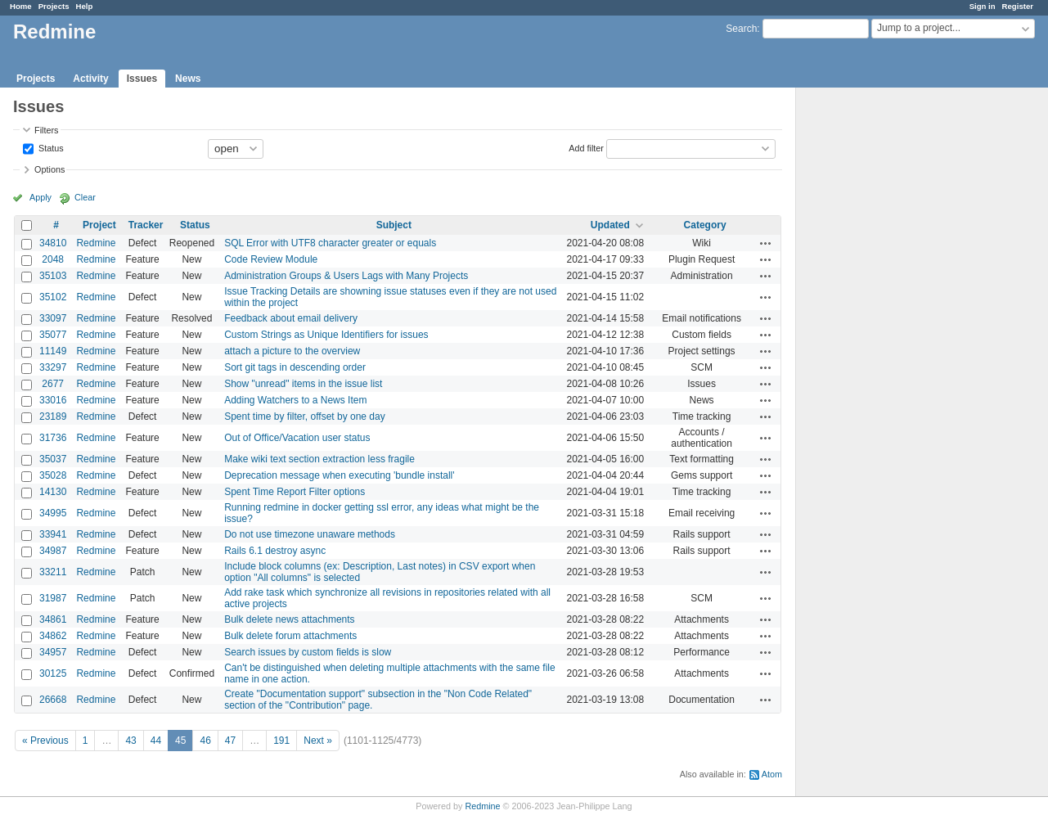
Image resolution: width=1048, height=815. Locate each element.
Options (49, 169)
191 (281, 740)
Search (741, 28)
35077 (52, 334)
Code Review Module (270, 259)
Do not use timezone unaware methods (309, 534)
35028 (52, 475)
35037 (52, 459)
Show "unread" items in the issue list (303, 383)
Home (21, 6)
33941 (52, 534)
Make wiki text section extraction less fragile (319, 459)
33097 (52, 318)
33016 (52, 400)
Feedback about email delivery (291, 318)
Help (84, 6)
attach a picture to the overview (292, 351)
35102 (52, 297)
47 (230, 740)
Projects (54, 6)
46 (205, 740)
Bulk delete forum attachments (290, 636)
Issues (142, 78)
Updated (610, 225)
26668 (52, 699)
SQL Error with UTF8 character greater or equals (330, 243)
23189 (52, 416)
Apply (40, 197)
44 (156, 740)
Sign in (982, 6)
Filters (46, 130)
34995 (52, 513)
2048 (53, 259)
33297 (52, 367)
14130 (52, 492)
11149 (52, 351)
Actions (765, 243)
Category (705, 225)
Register (1017, 6)
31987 (52, 598)
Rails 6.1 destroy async (275, 550)
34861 (52, 619)
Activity (90, 78)
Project (99, 225)
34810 (52, 243)
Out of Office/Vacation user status (297, 438)
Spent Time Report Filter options (294, 492)
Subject (394, 225)
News (187, 78)
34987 (52, 550)
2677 (53, 383)
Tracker (146, 225)
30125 (52, 673)
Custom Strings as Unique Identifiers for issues (326, 334)
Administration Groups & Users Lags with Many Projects (346, 275)
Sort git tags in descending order (295, 367)
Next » (318, 740)
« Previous (45, 740)
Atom (772, 774)
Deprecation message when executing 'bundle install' (339, 475)
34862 (52, 636)
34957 (52, 652)
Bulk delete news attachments (289, 619)
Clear (85, 197)
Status (50, 147)
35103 (52, 275)
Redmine (95, 243)
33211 (52, 572)
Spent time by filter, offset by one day (304, 416)
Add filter (586, 147)
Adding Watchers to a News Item (295, 400)
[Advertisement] (877, 344)
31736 (52, 438)
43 (130, 740)
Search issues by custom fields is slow (307, 652)
